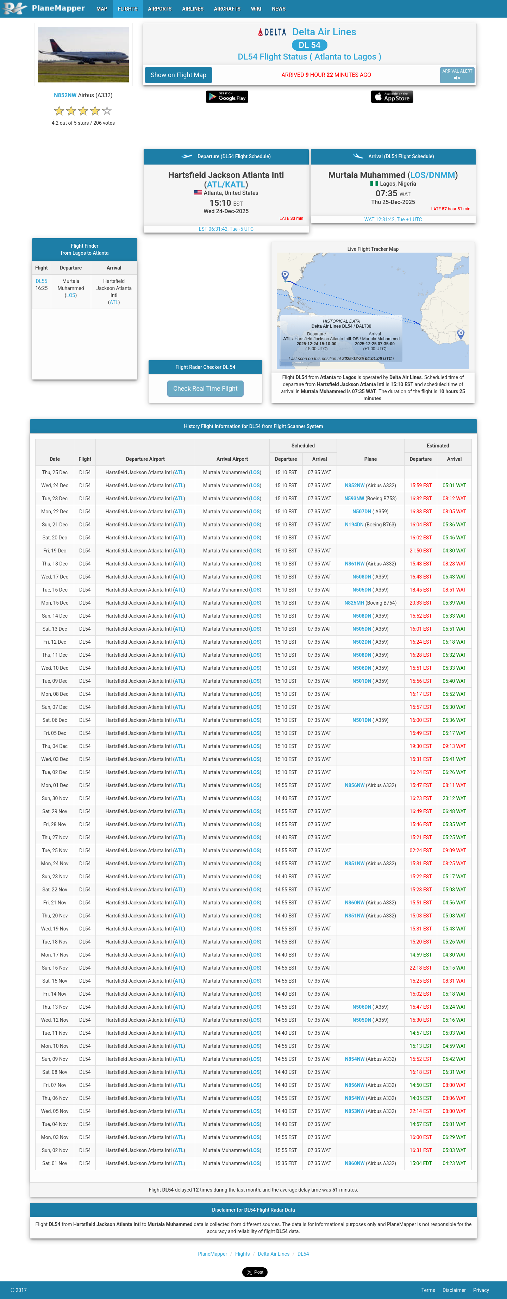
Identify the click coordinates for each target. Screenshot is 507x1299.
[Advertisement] (310, 126)
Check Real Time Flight (205, 388)
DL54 (303, 1254)
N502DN (361, 642)
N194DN (354, 524)
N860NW (355, 902)
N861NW (355, 564)
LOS (71, 295)
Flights (242, 1254)
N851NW (355, 863)
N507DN (361, 511)
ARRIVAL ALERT (457, 75)
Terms (432, 1290)
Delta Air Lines (324, 32)
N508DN (361, 577)
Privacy (484, 1290)
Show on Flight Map (178, 75)
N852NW (65, 95)
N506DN (361, 668)
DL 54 (310, 45)
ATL (114, 302)
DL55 (41, 281)
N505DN (361, 590)
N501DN (361, 681)
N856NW (355, 785)
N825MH (354, 603)
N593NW (354, 498)
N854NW (355, 1059)
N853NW (355, 1111)
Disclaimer (458, 1290)
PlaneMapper (212, 1254)
